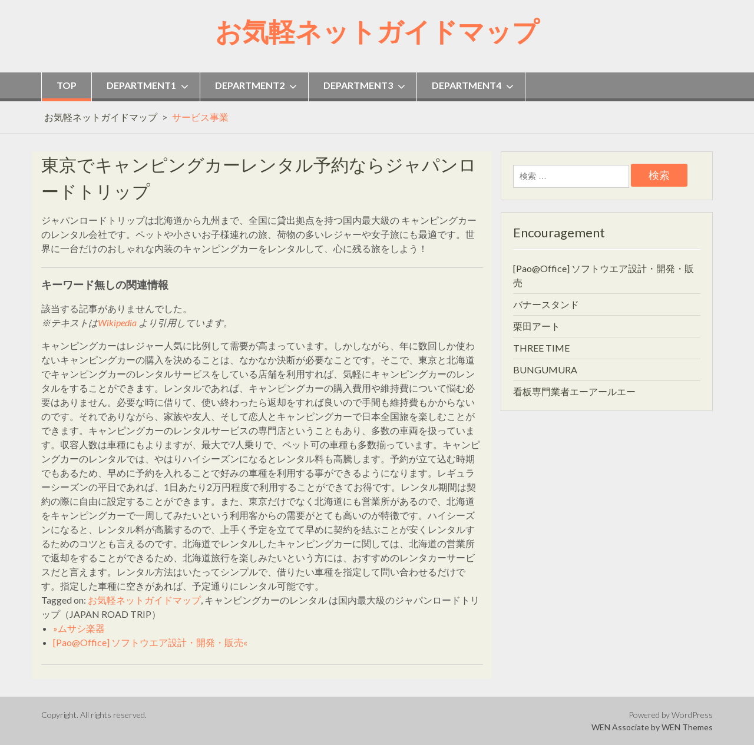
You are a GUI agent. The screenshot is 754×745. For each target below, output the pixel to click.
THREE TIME (541, 347)
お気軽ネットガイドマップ (377, 31)
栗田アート (536, 326)
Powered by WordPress (671, 715)
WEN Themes (687, 727)
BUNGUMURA (545, 369)
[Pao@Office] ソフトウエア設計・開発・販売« (150, 642)
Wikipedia (117, 322)
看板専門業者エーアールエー (574, 391)
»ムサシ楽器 (79, 628)
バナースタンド (546, 304)
